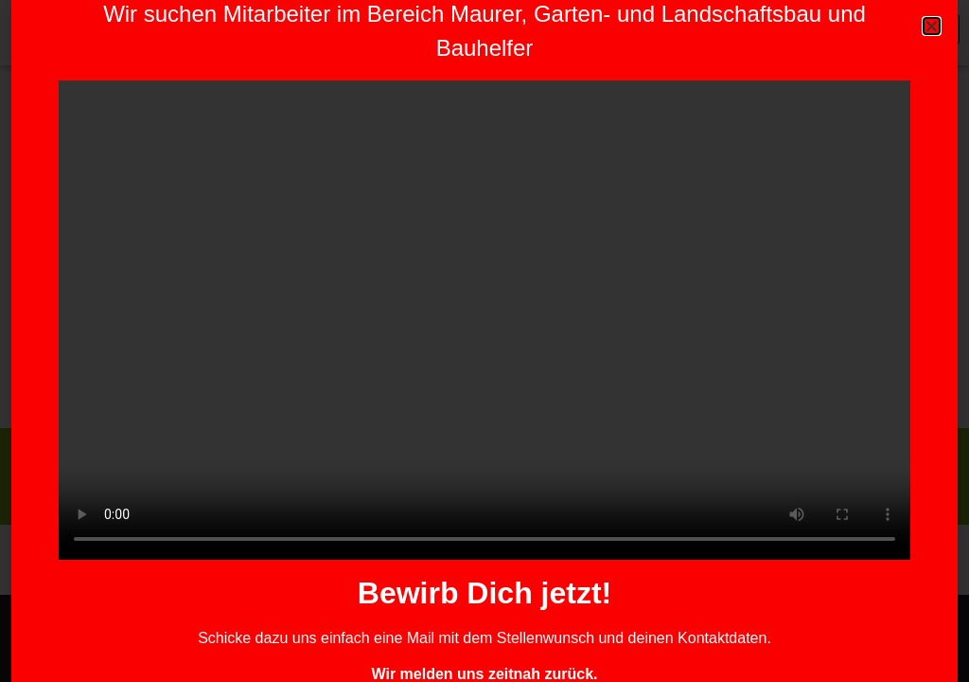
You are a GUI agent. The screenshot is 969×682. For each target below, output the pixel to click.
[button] (932, 26)
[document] (484, 341)
